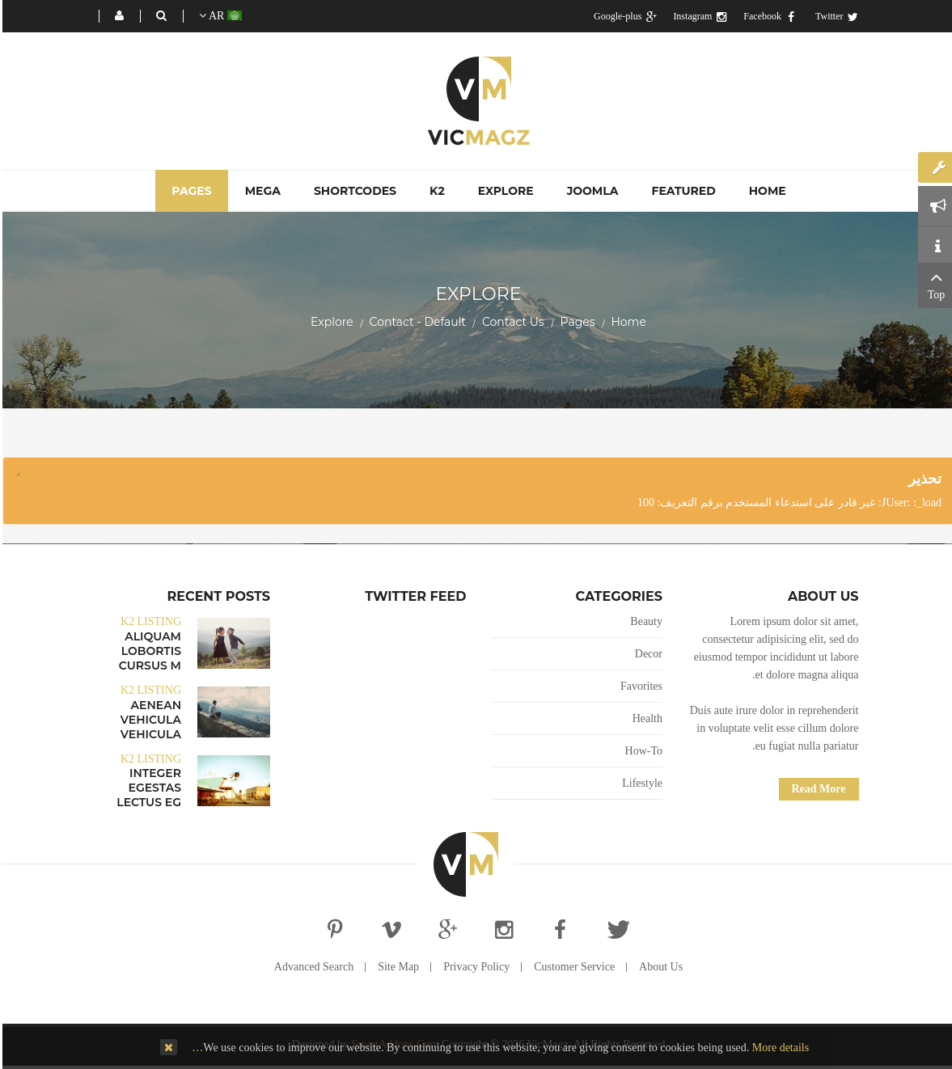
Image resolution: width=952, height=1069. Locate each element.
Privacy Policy (474, 967)
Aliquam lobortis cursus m (147, 651)
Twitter (834, 16)
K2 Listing (148, 621)
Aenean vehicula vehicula (148, 720)
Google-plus (622, 16)
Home (625, 322)
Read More (816, 789)
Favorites (639, 686)
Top (934, 284)
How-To (641, 751)
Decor (646, 654)
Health (645, 718)
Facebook (767, 16)
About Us (658, 967)
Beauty (644, 621)
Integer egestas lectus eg (146, 787)
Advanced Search (311, 967)
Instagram (698, 16)
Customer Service (571, 967)
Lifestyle (640, 783)
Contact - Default (415, 322)
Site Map (396, 967)
